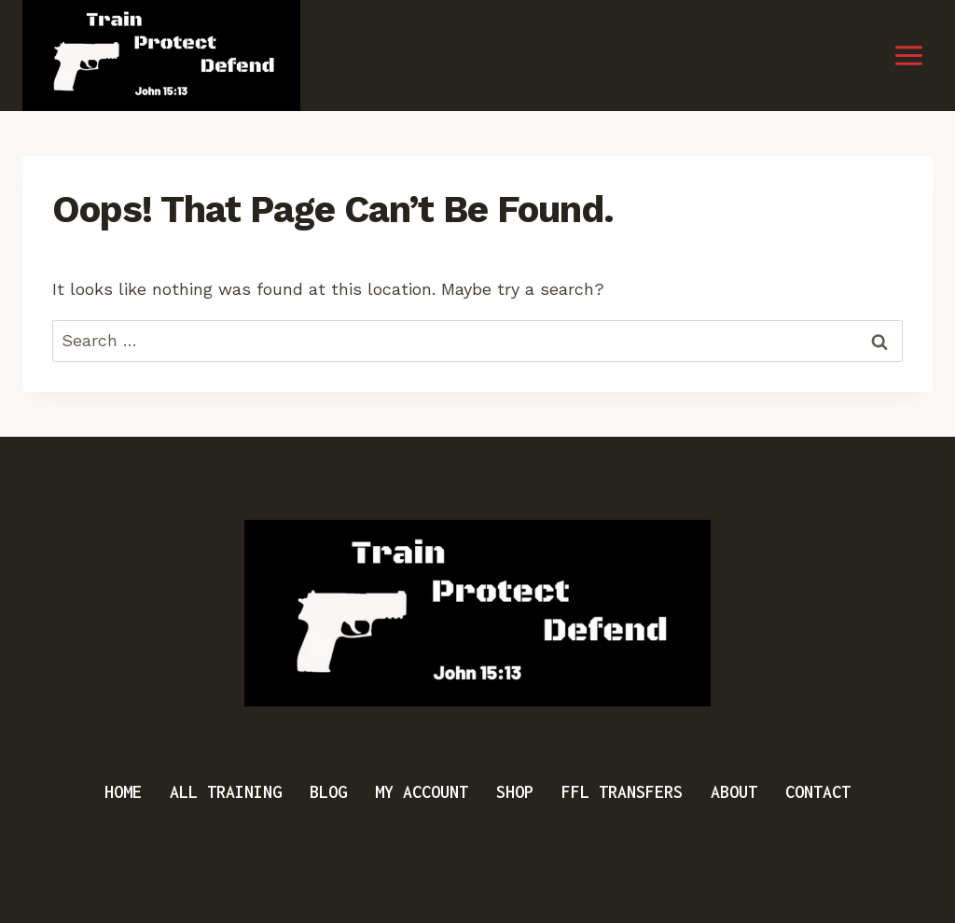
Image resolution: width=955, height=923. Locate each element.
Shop (514, 792)
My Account (421, 792)
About (734, 792)
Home (123, 792)
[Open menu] (908, 56)
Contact (818, 792)
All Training (226, 792)
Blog (328, 792)
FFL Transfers (622, 792)
